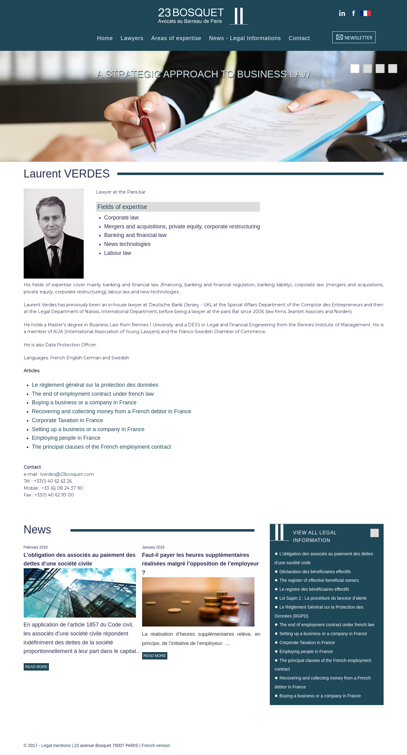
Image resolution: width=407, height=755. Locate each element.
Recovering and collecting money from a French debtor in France (111, 411)
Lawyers (132, 38)
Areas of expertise (176, 38)
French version (156, 745)
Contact (299, 38)
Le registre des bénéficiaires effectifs (314, 589)
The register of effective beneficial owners (319, 580)
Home (105, 38)
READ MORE (36, 667)
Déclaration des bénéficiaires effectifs (315, 571)
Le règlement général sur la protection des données (95, 385)
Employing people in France (66, 438)
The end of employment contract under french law (93, 394)
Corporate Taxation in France (67, 420)
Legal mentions (55, 745)
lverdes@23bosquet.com (67, 474)
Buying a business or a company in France (84, 402)
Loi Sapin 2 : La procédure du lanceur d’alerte (322, 598)
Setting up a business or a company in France (88, 429)
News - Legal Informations (245, 38)
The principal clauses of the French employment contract (101, 447)
